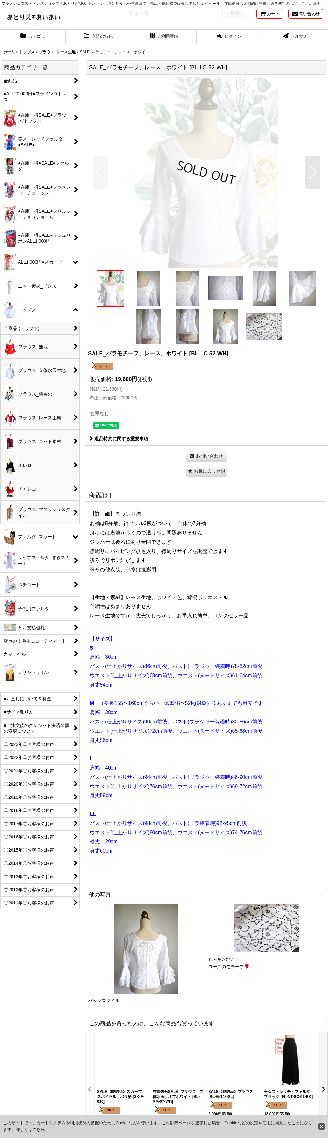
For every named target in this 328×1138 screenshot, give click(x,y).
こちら (38, 1129)
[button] (100, 172)
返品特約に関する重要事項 (119, 438)
